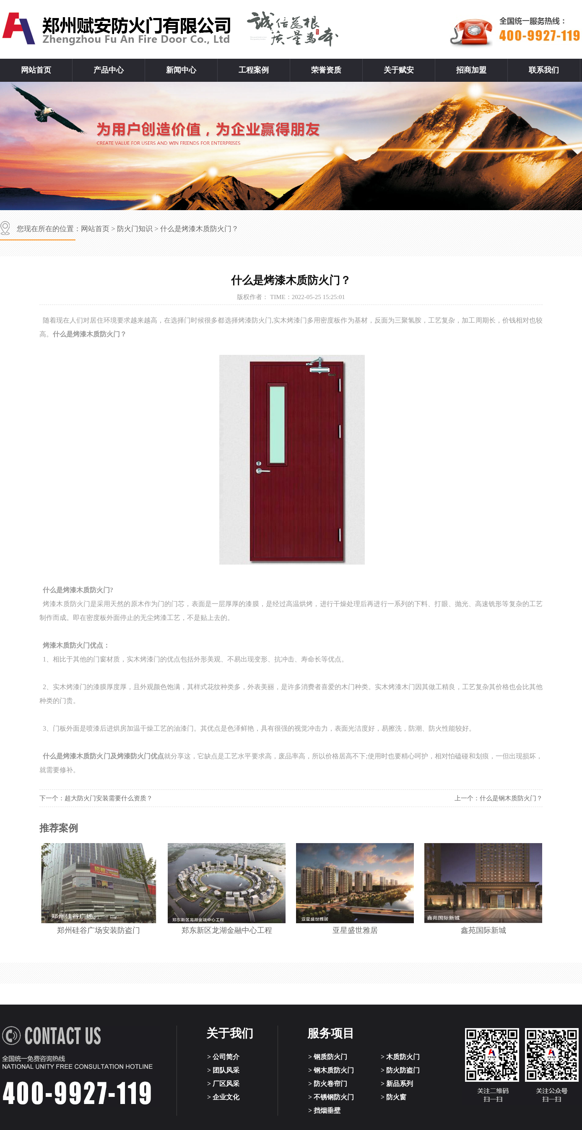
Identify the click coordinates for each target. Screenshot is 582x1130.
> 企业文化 (223, 1097)
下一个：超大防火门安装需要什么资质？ (96, 798)
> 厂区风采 (223, 1083)
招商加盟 (471, 70)
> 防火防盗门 (400, 1070)
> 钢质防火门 (327, 1056)
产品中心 (109, 70)
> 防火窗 (393, 1097)
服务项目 (330, 1033)
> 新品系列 (397, 1083)
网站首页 (36, 70)
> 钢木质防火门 (331, 1070)
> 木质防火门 (400, 1056)
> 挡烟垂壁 (324, 1110)
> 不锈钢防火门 (331, 1097)
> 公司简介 (223, 1056)
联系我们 (544, 70)
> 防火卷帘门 (327, 1083)
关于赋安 (399, 70)
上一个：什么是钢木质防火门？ (499, 798)
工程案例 (254, 70)
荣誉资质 (326, 70)
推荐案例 (58, 828)
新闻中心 (181, 70)
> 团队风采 (223, 1070)
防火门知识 (135, 229)
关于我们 (229, 1033)
